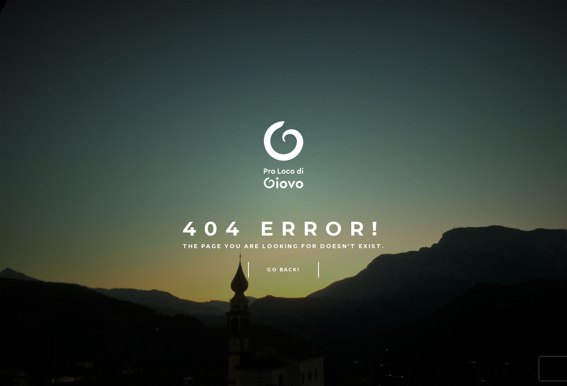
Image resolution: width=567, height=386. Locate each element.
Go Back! (283, 270)
